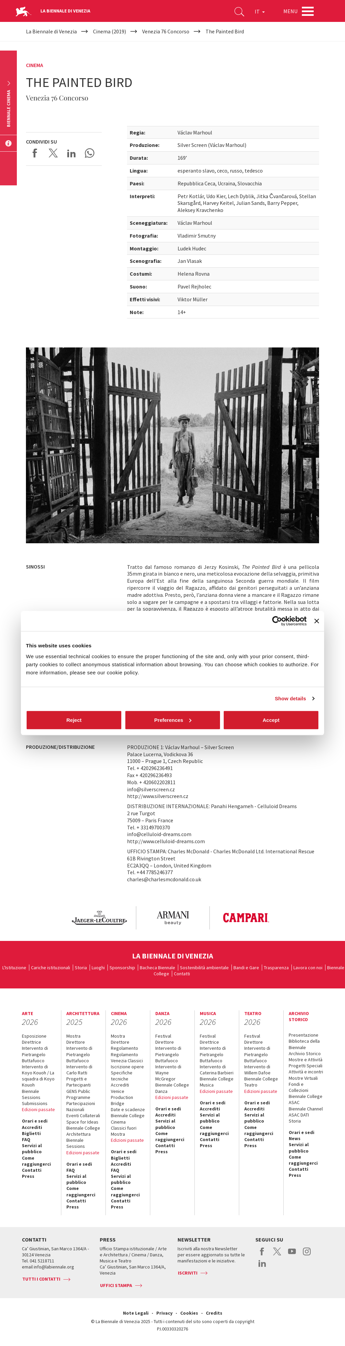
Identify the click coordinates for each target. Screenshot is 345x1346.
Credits (214, 1313)
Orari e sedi (35, 1121)
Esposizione (34, 1036)
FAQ (26, 1139)
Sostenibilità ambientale (204, 968)
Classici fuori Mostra (123, 1131)
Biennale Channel (306, 1109)
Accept (270, 720)
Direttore (75, 1042)
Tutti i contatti (41, 1279)
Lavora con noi (307, 968)
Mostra (73, 1036)
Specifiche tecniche (121, 1076)
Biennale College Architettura (83, 1131)
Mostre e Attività (305, 1060)
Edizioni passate (38, 1109)
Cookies (189, 1313)
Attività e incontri (306, 1072)
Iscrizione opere (127, 1067)
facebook (262, 1255)
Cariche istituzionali (50, 968)
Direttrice (31, 1042)
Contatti (182, 974)
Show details (290, 698)
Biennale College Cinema (128, 1118)
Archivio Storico (305, 1053)
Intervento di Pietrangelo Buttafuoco (35, 1054)
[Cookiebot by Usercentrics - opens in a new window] (277, 621)
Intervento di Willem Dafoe (257, 1070)
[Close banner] (316, 621)
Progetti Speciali (305, 1066)
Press (28, 1176)
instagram (307, 1255)
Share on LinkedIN (71, 153)
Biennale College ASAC (305, 1099)
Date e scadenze (128, 1109)
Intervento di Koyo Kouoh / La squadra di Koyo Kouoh (38, 1076)
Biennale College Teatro (261, 1082)
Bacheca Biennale (157, 968)
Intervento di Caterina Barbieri (216, 1070)
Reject (74, 720)
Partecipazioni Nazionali (80, 1106)
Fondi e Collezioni (298, 1087)
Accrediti (32, 1127)
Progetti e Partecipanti (78, 1082)
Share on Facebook (35, 153)
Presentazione (303, 1035)
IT (260, 11)
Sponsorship (122, 968)
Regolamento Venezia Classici (127, 1057)
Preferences (172, 720)
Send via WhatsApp (89, 153)
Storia (81, 968)
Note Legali (136, 1313)
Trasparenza (276, 968)
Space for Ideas (82, 1122)
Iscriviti (187, 1273)
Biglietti (31, 1133)
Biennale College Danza (172, 1088)
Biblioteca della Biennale (304, 1044)
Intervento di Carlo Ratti (79, 1070)
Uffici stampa (116, 1285)
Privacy (164, 1313)
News (295, 1138)
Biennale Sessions (31, 1094)
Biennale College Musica (216, 1082)
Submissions (35, 1103)
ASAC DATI (299, 1115)
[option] (99, 917)
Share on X (53, 153)
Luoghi (98, 968)
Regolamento (124, 1048)
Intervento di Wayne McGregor (168, 1073)
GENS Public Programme (78, 1094)
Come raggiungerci (36, 1161)
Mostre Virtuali (303, 1078)
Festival (163, 1036)
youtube (292, 1255)
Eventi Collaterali (83, 1115)
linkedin (262, 1266)
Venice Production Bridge (122, 1097)
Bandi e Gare (246, 968)
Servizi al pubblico (32, 1148)
